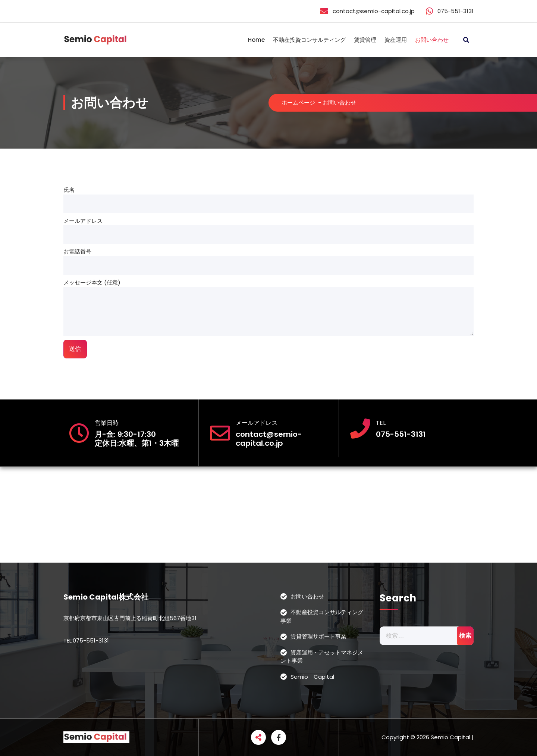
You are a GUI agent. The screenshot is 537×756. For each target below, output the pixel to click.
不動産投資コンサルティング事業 (321, 616)
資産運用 (395, 40)
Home (256, 40)
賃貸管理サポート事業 (318, 636)
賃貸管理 (365, 40)
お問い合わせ (432, 40)
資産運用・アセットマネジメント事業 (321, 656)
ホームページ (298, 102)
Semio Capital (312, 677)
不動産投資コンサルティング (309, 40)
